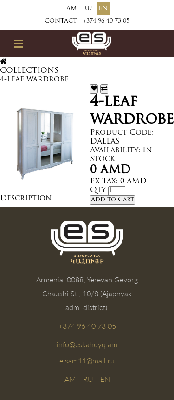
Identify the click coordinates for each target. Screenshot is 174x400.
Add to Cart (112, 200)
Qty (98, 190)
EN (103, 9)
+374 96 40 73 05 (106, 21)
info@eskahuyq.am (87, 344)
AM (71, 9)
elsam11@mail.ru (87, 360)
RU (87, 9)
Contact (61, 21)
